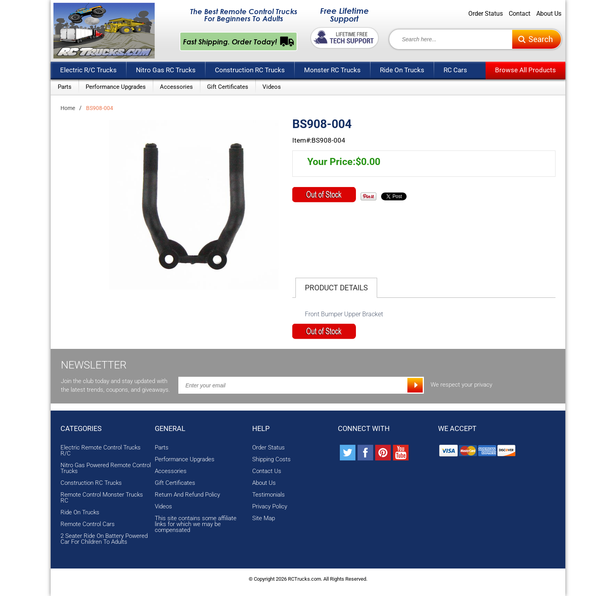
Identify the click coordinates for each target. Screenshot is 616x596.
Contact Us (266, 471)
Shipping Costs (271, 459)
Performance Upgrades (116, 86)
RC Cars (455, 70)
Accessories (176, 86)
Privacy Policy (269, 507)
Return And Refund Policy (187, 495)
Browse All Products (525, 70)
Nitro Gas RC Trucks (166, 70)
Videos (271, 86)
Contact (519, 14)
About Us (548, 14)
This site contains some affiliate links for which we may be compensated (195, 524)
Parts (65, 86)
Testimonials (268, 495)
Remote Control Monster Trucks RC (101, 498)
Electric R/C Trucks (88, 70)
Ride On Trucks (402, 70)
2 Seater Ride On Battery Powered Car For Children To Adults (104, 539)
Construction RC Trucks (250, 70)
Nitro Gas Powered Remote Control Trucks (105, 468)
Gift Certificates (227, 86)
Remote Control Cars (87, 524)
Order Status (485, 14)
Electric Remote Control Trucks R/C (100, 451)
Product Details (336, 287)
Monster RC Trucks (332, 70)
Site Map (263, 518)
